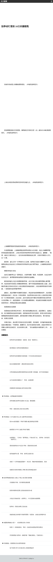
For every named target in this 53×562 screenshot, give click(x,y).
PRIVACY (25, 558)
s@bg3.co (31, 558)
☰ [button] (51, 1)
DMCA (20, 558)
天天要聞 (4, 1)
